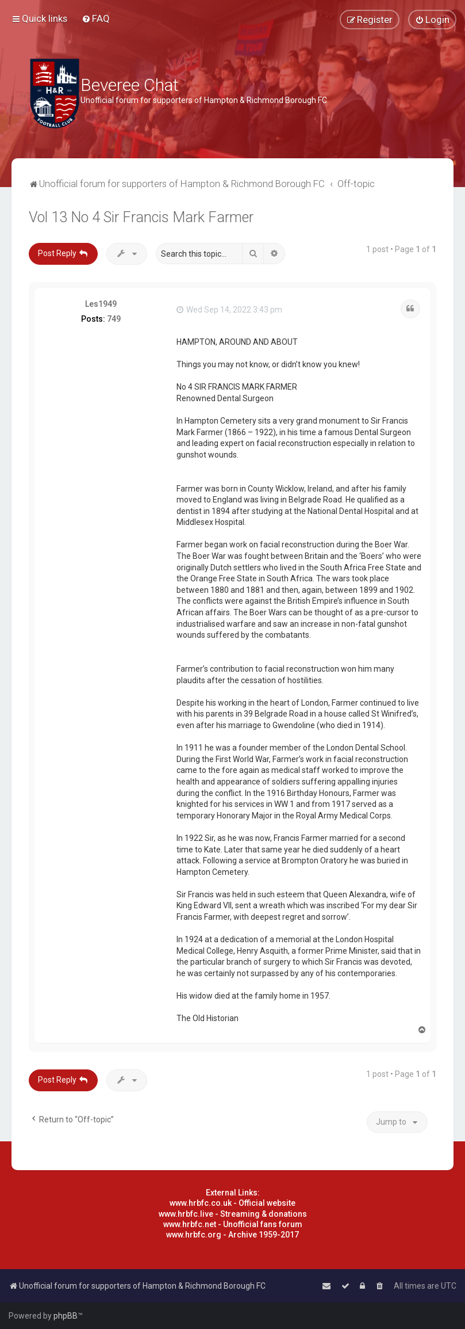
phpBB (65, 1315)
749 (114, 318)
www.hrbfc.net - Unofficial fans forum (232, 1224)
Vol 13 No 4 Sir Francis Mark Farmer (141, 217)
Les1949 (101, 304)
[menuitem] (96, 18)
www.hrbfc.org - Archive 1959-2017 (232, 1234)
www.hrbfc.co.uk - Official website (232, 1203)
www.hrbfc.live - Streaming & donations (233, 1213)
